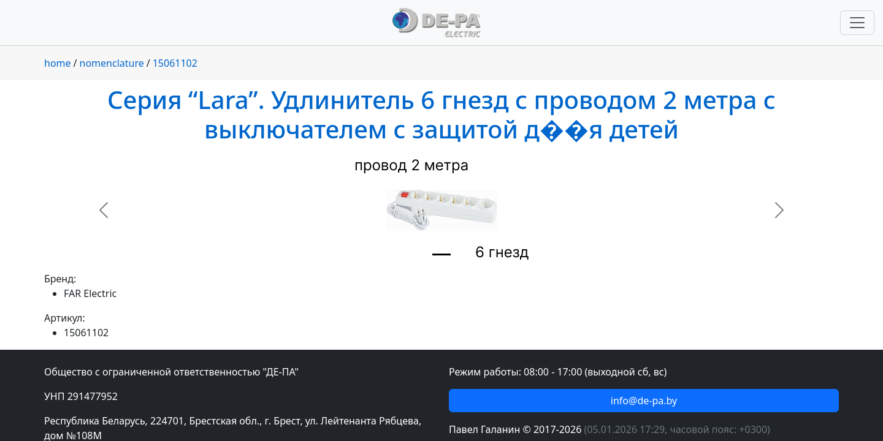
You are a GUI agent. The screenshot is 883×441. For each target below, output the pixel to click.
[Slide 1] (441, 254)
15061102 (175, 63)
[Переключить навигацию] (857, 22)
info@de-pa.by (644, 400)
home (57, 63)
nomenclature (112, 63)
